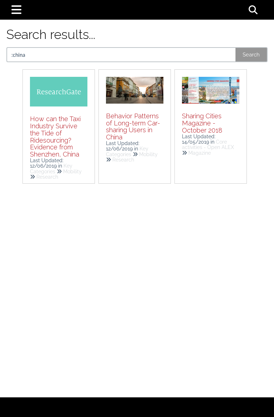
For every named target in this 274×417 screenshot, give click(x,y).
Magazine (199, 153)
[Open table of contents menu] (18, 9)
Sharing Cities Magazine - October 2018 (202, 123)
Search (251, 54)
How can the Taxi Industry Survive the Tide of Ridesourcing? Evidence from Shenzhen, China (55, 136)
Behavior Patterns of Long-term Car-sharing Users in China (133, 126)
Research (47, 177)
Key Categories (51, 168)
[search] (121, 54)
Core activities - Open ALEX (208, 144)
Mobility (72, 171)
